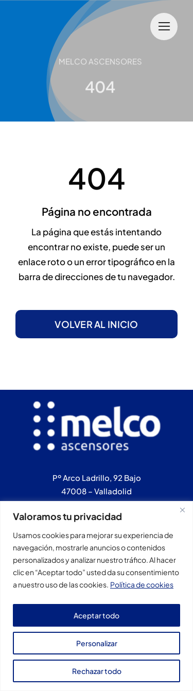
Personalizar (96, 643)
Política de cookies (141, 584)
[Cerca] (182, 510)
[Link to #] (164, 26)
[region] (96, 596)
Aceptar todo (96, 615)
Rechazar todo (96, 671)
